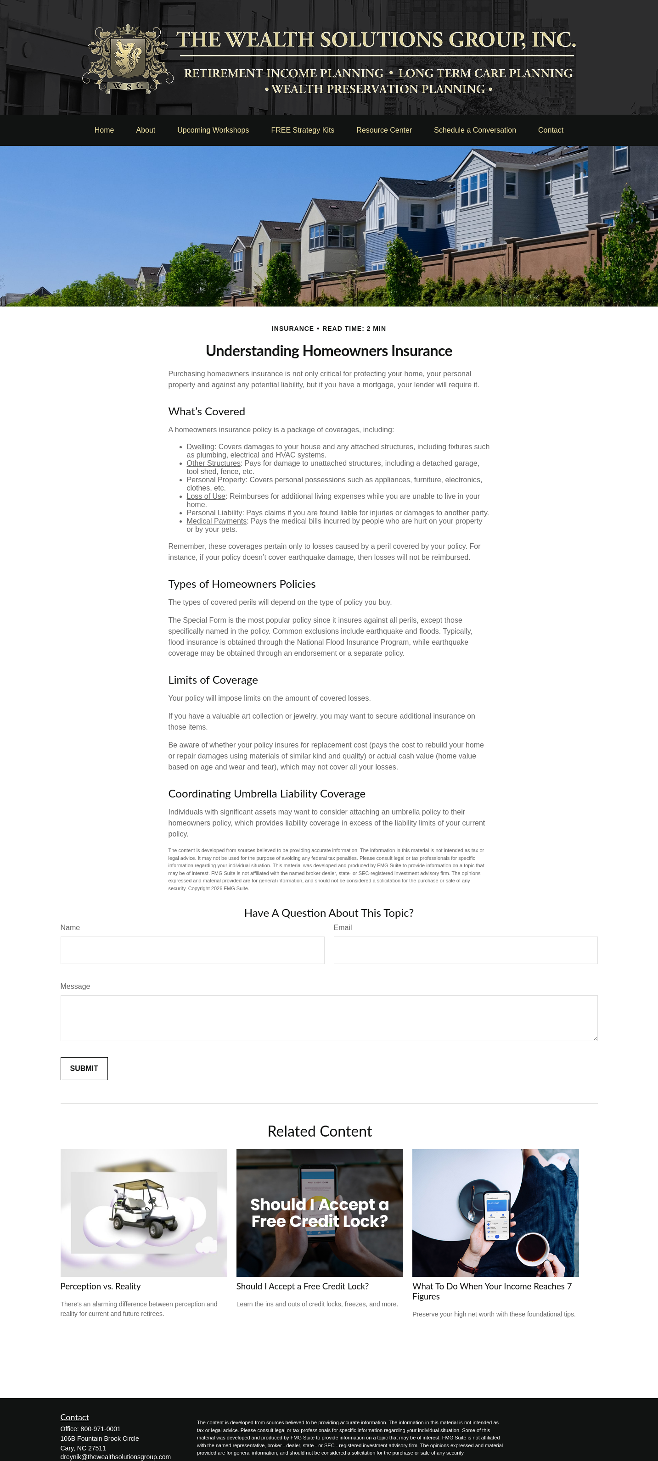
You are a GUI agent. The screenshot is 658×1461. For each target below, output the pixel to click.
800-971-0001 (101, 1429)
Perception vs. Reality (101, 1286)
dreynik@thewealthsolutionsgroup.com (116, 1457)
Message (75, 986)
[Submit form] (84, 1068)
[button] (104, 130)
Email (343, 927)
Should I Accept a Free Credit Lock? (302, 1286)
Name (70, 927)
